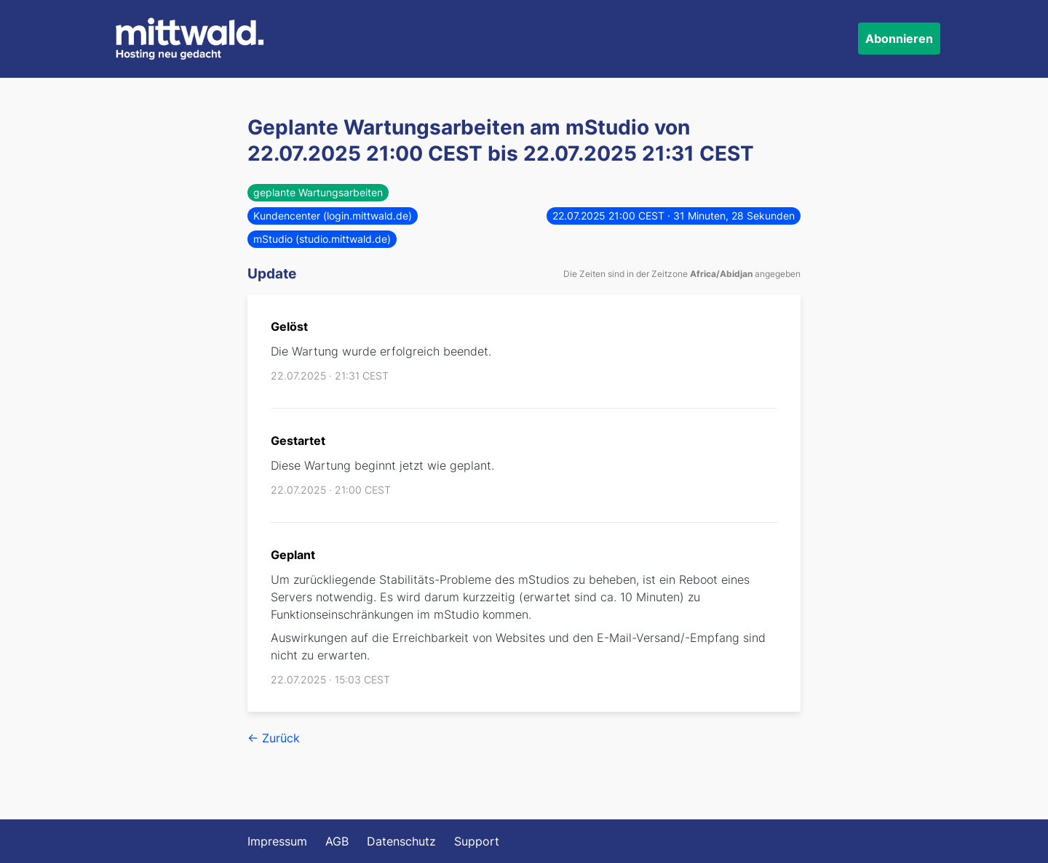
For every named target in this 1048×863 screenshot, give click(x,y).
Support (476, 841)
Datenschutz (401, 841)
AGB (337, 841)
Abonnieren (899, 38)
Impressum (277, 841)
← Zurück (273, 738)
